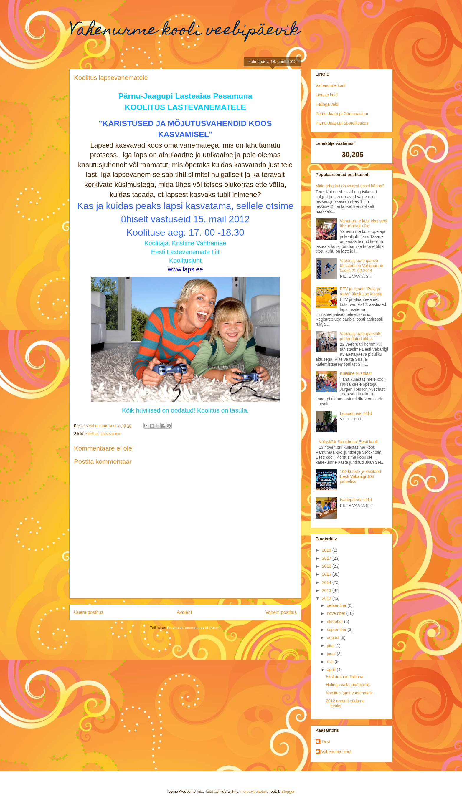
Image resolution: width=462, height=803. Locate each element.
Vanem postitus (281, 612)
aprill (331, 669)
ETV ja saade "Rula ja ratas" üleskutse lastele (361, 291)
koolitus (91, 433)
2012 (327, 598)
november (336, 613)
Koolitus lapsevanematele (349, 693)
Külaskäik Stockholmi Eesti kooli (348, 441)
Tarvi (325, 741)
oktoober (335, 621)
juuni (331, 653)
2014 (327, 582)
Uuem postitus (88, 612)
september (337, 629)
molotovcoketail (253, 791)
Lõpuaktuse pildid (356, 413)
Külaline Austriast (356, 373)
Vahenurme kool (330, 85)
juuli (331, 645)
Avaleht (184, 612)
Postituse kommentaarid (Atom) (194, 627)
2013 (327, 590)
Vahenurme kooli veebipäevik (184, 31)
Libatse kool (327, 94)
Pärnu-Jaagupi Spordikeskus (342, 123)
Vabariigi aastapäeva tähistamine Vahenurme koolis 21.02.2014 (361, 265)
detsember (337, 605)
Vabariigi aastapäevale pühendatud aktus (361, 336)
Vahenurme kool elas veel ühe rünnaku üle (363, 223)
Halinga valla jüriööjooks (348, 684)
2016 (327, 566)
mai (330, 661)
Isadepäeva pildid (356, 499)
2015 (327, 574)
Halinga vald (327, 104)
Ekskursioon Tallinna (344, 676)
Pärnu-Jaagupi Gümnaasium (342, 113)
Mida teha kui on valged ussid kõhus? (350, 185)
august (333, 637)
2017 (327, 558)
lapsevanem (110, 433)
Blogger (287, 791)
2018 (327, 550)
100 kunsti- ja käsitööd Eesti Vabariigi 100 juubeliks (360, 476)
